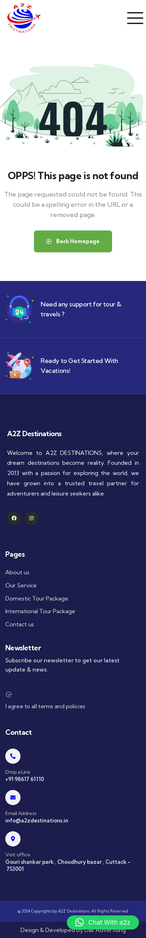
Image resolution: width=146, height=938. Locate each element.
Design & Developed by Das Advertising (73, 929)
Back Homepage (73, 241)
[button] (103, 922)
